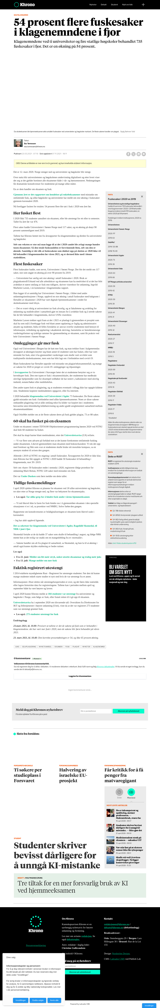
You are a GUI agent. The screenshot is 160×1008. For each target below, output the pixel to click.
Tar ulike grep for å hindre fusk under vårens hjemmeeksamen (58, 497)
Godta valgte (38, 1000)
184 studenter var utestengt (62, 593)
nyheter (86, 647)
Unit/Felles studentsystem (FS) (130, 531)
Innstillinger (149, 1006)
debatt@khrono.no (113, 927)
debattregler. (73, 939)
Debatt (103, 6)
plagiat (76, 647)
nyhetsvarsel (45, 647)
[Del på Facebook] (128, 154)
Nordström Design (121, 953)
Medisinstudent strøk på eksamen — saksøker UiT (129, 839)
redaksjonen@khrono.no (116, 924)
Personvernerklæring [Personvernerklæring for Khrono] (36, 945)
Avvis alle (54, 1000)
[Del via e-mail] (144, 154)
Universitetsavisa (73, 435)
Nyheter (93, 6)
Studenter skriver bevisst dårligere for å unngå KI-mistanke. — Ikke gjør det (129, 828)
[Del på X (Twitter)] (133, 154)
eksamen (58, 647)
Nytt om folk (127, 6)
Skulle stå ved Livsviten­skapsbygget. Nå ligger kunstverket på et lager (128, 860)
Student (114, 6)
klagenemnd (99, 647)
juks (17, 647)
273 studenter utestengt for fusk (42, 614)
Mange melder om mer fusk (43, 560)
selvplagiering (29, 647)
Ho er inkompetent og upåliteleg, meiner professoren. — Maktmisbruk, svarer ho (128, 814)
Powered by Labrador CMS (80, 1004)
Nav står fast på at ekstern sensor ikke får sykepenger (129, 848)
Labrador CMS (117, 959)
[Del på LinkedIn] (138, 154)
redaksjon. (86, 936)
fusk (68, 647)
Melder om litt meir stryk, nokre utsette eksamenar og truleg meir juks (65, 557)
